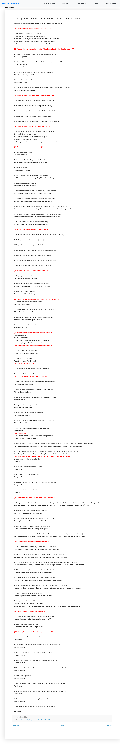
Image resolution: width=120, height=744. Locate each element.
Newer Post (15, 725)
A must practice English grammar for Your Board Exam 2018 (34, 720)
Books (97, 3)
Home (62, 725)
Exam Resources (82, 3)
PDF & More (111, 3)
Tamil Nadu (65, 3)
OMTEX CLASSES (10, 3)
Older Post (109, 725)
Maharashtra (49, 3)
